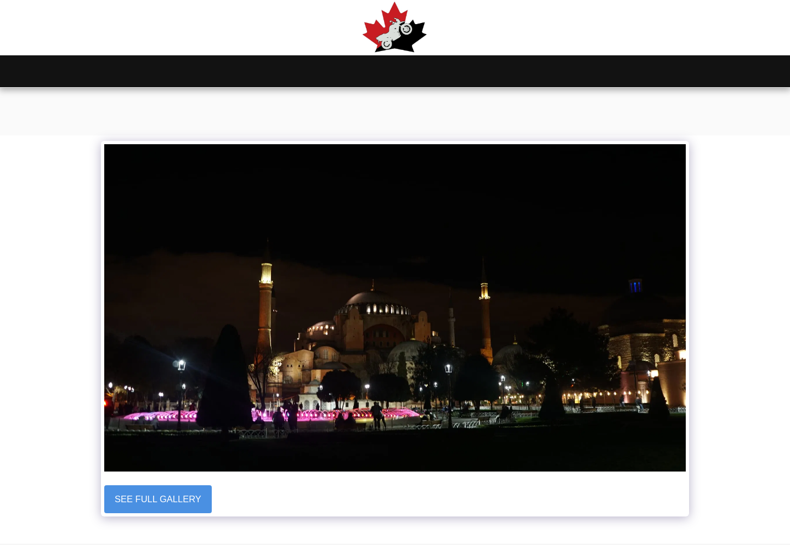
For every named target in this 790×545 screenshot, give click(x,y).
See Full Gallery (158, 499)
